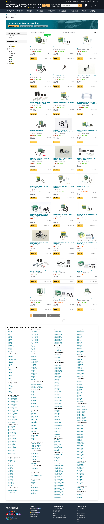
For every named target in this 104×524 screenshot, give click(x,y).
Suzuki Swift (57, 458)
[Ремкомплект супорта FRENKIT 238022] (40, 123)
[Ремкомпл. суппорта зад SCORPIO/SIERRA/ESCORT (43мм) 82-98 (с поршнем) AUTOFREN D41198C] (63, 123)
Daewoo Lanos (57, 354)
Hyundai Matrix (57, 393)
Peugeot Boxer (80, 455)
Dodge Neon (34, 492)
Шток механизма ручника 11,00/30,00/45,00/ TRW (60, 75)
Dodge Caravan (34, 490)
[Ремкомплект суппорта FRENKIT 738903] (86, 179)
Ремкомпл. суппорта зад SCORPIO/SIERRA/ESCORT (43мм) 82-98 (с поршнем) (63, 131)
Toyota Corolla (80, 473)
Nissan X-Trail (57, 436)
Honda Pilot (79, 371)
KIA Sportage (80, 401)
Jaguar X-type (80, 493)
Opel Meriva (34, 424)
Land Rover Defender (36, 383)
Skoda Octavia (57, 444)
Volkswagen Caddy (58, 468)
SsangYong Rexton (35, 448)
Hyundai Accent (57, 364)
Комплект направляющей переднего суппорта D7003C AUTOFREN (40, 103)
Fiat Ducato (10, 358)
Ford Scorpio (34, 376)
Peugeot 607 (80, 449)
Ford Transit (34, 379)
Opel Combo (34, 414)
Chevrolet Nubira (58, 342)
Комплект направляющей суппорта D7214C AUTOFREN (40, 270)
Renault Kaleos (11, 436)
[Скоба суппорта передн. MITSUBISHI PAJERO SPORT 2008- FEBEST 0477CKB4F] (86, 96)
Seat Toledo (34, 439)
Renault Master (11, 444)
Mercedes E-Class (12, 404)
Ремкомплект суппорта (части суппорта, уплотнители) (38, 75)
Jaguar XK (79, 499)
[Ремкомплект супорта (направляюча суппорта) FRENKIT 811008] (63, 179)
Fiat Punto (10, 362)
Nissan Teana (57, 433)
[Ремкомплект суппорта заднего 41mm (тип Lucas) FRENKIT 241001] (40, 179)
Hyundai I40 (57, 383)
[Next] (59, 315)
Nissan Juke (57, 413)
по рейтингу (41, 32)
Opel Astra (33, 413)
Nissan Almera (57, 410)
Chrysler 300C (34, 467)
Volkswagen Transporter (60, 496)
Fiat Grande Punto (12, 359)
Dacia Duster (57, 347)
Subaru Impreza (34, 453)
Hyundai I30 (56, 382)
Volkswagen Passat (58, 480)
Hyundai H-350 (57, 376)
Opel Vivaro (34, 430)
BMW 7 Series (34, 340)
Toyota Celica (80, 471)
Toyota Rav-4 (80, 479)
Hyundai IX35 (57, 386)
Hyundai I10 (56, 379)
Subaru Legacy (34, 455)
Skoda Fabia (57, 439)
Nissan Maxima (57, 418)
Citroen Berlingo (80, 331)
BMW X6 (33, 351)
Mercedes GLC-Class (13, 410)
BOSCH (9, 50)
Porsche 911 (11, 489)
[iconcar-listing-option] (97, 32)
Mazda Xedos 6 (35, 406)
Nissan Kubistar (57, 414)
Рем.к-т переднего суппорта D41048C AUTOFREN (61, 270)
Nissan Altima (57, 411)
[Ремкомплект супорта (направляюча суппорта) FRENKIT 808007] (63, 40)
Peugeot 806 (80, 451)
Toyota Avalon (80, 465)
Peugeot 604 (80, 446)
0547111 (33, 4)
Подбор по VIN (46, 5)
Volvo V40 (10, 474)
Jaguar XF (79, 496)
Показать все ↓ (11, 65)
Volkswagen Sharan (58, 486)
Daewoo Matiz (57, 357)
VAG (10, 63)
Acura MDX (33, 480)
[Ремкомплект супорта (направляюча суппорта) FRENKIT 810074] (86, 40)
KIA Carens (79, 380)
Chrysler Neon (34, 468)
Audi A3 (10, 337)
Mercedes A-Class (12, 396)
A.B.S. (9, 44)
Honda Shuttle (80, 374)
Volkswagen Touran (58, 494)
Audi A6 (10, 342)
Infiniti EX (10, 369)
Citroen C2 (79, 336)
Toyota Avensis (80, 467)
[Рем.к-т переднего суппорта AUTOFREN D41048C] (63, 263)
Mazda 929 (33, 399)
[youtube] (7, 514)
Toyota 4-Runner (81, 462)
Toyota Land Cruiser (81, 474)
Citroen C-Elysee (81, 333)
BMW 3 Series (34, 334)
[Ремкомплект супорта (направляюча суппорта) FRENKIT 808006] (63, 235)
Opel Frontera (34, 418)
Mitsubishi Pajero (81, 418)
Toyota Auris (80, 464)
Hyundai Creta (57, 367)
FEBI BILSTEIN (11, 53)
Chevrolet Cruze (58, 334)
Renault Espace (11, 430)
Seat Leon (33, 438)
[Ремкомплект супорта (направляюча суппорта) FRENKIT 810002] (63, 96)
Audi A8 (10, 345)
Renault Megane (12, 446)
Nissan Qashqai (57, 430)
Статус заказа (80, 508)
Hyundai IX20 (57, 385)
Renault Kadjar (11, 435)
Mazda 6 (33, 396)
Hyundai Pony (57, 394)
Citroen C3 (79, 337)
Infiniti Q (10, 378)
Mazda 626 (33, 397)
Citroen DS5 (79, 348)
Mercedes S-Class (12, 418)
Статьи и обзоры (81, 517)
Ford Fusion (33, 367)
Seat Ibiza (33, 436)
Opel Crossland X (35, 416)
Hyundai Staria (57, 399)
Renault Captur (11, 426)
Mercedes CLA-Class (13, 401)
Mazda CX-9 (34, 405)
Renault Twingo (11, 453)
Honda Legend (80, 370)
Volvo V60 (10, 477)
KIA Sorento (79, 398)
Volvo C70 (10, 467)
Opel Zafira (33, 431)
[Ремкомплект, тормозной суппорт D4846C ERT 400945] (63, 151)
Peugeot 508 (80, 445)
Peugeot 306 (80, 434)
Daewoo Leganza (58, 355)
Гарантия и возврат (85, 1)
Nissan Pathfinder (58, 425)
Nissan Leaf (56, 416)
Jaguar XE (79, 494)
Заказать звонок (34, 514)
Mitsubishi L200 (80, 414)
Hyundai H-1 (57, 374)
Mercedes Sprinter (12, 419)
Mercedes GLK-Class (13, 413)
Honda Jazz (79, 368)
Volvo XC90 (11, 485)
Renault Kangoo (12, 438)
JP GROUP (10, 55)
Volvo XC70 (11, 483)
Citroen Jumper (80, 349)
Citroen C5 (79, 340)
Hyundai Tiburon (58, 402)
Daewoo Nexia (57, 358)
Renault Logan (11, 443)
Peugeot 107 (80, 424)
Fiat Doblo (10, 356)
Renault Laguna (11, 439)
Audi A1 (9, 334)
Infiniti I (9, 374)
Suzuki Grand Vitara (58, 454)
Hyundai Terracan (58, 400)
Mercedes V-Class (12, 421)
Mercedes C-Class (12, 399)
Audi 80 (10, 333)
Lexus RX (10, 393)
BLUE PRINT (10, 48)
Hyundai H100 (57, 377)
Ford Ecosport (34, 361)
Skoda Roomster (58, 447)
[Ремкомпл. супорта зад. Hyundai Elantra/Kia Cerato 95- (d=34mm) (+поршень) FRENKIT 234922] (40, 207)
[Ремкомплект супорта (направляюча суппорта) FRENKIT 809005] (86, 291)
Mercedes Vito (11, 422)
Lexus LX (10, 391)
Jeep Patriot (34, 476)
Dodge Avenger (35, 487)
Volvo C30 (10, 465)
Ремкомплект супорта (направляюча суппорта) (40, 47)
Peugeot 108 (80, 425)
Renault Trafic (11, 452)
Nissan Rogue (57, 431)
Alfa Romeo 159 (11, 460)
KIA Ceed (79, 383)
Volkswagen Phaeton (59, 482)
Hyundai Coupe (57, 365)
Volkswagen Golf (58, 474)
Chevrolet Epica (57, 336)
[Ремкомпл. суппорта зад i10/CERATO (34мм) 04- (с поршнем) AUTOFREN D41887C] (86, 151)
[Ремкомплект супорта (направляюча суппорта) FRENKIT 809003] (87, 235)
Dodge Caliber (34, 489)
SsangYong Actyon (35, 443)
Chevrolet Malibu (58, 340)
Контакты (93, 1)
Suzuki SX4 (56, 460)
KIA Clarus (79, 386)
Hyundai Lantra (57, 391)
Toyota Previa (80, 476)
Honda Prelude (80, 373)
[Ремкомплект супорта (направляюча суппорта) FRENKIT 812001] (40, 40)
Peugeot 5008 (80, 443)
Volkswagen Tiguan (58, 491)
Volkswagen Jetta (58, 476)
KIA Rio (78, 393)
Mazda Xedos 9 (35, 408)
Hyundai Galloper (58, 370)
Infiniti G (10, 372)
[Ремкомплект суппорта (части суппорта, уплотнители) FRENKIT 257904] (63, 291)
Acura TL (33, 483)
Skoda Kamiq (57, 443)
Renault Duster (11, 429)
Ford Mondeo (34, 373)
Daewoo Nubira (57, 360)
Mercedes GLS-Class (13, 414)
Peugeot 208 (80, 431)
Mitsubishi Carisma (81, 406)
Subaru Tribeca (34, 458)
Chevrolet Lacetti (58, 339)
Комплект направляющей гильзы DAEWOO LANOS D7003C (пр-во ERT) (86, 75)
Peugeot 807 (80, 452)
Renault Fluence (12, 432)
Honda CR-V (80, 362)
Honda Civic (79, 361)
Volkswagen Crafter (58, 471)
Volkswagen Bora (58, 467)
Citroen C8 (79, 343)
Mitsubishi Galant (81, 411)
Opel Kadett (34, 422)
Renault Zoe (11, 455)
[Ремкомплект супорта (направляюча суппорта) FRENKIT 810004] (86, 123)
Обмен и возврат (81, 513)
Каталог (79, 519)
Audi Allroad (11, 346)
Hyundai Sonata (57, 397)
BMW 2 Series (34, 333)
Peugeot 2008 (80, 427)
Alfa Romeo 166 (11, 461)
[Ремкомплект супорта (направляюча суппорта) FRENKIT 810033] (40, 291)
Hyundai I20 (56, 380)
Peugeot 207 (80, 430)
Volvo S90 (10, 473)
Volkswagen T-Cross (59, 488)
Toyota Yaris (80, 483)
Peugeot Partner (81, 458)
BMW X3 (33, 346)
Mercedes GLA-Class (13, 408)
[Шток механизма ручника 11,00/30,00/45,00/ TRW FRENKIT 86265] (63, 68)
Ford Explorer (34, 362)
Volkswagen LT (57, 477)
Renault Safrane (12, 447)
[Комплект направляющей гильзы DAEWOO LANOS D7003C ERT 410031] (86, 68)
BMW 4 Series (34, 336)
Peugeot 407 (80, 440)
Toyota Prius (80, 477)
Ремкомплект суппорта (83, 186)
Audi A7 (10, 343)
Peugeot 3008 (80, 433)
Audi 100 (10, 331)
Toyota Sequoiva (81, 480)
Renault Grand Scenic (13, 433)
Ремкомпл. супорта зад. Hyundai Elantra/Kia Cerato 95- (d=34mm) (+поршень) (39, 215)
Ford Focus (33, 365)
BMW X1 (33, 345)
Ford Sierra (33, 377)
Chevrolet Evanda (58, 337)
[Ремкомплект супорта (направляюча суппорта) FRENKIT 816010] (87, 263)
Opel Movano (34, 425)
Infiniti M (10, 377)
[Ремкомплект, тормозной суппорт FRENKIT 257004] (63, 207)
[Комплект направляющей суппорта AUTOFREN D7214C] (40, 263)
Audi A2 (10, 336)
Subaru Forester (35, 452)
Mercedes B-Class (12, 398)
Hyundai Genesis (58, 371)
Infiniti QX (10, 380)
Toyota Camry (80, 468)
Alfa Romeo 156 (11, 458)
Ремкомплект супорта (36, 130)
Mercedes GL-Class (12, 407)
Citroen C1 (79, 334)
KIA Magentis (80, 387)
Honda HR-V (80, 367)
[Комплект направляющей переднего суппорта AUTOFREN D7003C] (40, 96)
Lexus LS (10, 389)
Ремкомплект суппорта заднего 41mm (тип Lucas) (39, 187)
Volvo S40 (10, 468)
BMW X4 (33, 348)
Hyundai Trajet (57, 403)
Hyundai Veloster (58, 406)
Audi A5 (10, 340)
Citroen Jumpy (80, 351)
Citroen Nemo (80, 352)
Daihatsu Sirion (80, 487)
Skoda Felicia (57, 441)
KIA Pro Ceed (80, 392)
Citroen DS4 (79, 346)
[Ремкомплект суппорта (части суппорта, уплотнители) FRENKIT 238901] (40, 68)
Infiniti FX (10, 371)
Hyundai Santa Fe (58, 396)
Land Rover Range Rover (37, 387)
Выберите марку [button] (26, 26)
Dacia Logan (57, 349)
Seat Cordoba (34, 435)
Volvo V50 (10, 476)
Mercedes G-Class (12, 405)
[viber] (10, 514)
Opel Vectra (34, 428)
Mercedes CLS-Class (13, 402)
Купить (33, 58)
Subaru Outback (35, 456)
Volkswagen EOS (58, 473)
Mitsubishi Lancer (81, 415)
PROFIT (9, 61)
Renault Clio (11, 427)
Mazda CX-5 (34, 402)
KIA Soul (79, 399)
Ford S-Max (33, 374)
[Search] (80, 5)
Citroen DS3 (79, 345)
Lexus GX (10, 386)
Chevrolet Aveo (57, 331)
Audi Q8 (10, 349)
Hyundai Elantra (57, 368)
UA (7, 1)
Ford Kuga (33, 371)
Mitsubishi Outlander (81, 417)
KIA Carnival (79, 381)
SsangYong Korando (36, 445)
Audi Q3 (10, 348)
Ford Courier (34, 359)
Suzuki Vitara (57, 461)
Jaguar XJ (79, 497)
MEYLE (9, 57)
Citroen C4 (79, 339)
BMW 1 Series (34, 331)
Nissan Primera (57, 428)
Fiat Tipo (10, 365)
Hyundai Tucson (58, 405)
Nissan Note (57, 424)
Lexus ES (10, 383)
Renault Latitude (12, 441)
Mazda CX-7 (34, 403)
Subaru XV (33, 459)
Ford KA (33, 370)
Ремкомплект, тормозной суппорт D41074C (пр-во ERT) (39, 243)
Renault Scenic (11, 450)
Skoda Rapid (57, 446)
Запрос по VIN (33, 516)
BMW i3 (33, 343)
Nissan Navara (57, 422)
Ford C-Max (34, 356)
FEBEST (9, 51)
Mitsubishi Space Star (82, 420)
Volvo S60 (10, 470)
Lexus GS (10, 385)
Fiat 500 (10, 355)
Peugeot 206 (80, 428)
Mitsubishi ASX (80, 405)
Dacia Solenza (57, 350)
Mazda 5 (33, 394)
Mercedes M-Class (12, 416)
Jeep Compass (34, 473)
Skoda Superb (57, 449)
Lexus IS (10, 388)
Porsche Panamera (12, 492)
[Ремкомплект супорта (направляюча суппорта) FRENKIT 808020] (86, 207)
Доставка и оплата (74, 1)
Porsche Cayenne (12, 490)
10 (56, 315)
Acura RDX (33, 482)
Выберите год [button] (13, 26)
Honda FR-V (79, 365)
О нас (67, 1)
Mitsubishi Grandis (81, 412)
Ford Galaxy (34, 368)
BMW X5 (33, 349)
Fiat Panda (10, 361)
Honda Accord (80, 358)
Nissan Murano (57, 421)
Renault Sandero (12, 449)
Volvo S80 (10, 471)
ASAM (11, 46)
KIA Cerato (79, 384)
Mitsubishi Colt (80, 408)
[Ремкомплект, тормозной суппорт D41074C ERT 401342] (40, 235)
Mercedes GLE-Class (13, 411)
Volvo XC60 (11, 482)
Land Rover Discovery (36, 384)
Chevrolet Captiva (58, 333)
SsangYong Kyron (35, 446)
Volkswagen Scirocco (59, 485)
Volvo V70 (10, 479)
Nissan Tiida (57, 434)
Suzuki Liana (57, 457)
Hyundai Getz (57, 373)
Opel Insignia (34, 421)
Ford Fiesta (33, 364)
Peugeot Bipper (80, 454)
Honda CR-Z (80, 364)
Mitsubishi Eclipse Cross (82, 409)
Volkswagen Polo (58, 483)
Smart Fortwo (34, 463)
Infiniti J (10, 375)
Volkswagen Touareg (59, 493)
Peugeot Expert (80, 457)
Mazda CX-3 (34, 400)
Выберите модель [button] (41, 26)
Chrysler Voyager (35, 470)
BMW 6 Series (34, 339)
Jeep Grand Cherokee (36, 475)
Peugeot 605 (80, 448)
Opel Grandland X (35, 419)
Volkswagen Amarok (59, 465)
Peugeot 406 (80, 439)
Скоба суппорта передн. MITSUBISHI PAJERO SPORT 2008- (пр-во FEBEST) (87, 103)
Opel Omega (34, 427)
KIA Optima (79, 389)
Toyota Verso (80, 482)
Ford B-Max (33, 355)
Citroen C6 (79, 342)
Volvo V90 (10, 480)
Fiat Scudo (10, 364)
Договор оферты (81, 515)
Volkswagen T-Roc (58, 489)
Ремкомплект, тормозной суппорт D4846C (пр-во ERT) (62, 159)
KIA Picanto (79, 390)
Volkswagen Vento (58, 497)
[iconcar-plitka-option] (95, 32)
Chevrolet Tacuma (58, 343)
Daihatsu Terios (80, 489)
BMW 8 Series (34, 342)
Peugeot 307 (80, 436)
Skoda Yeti (56, 450)
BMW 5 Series (34, 337)
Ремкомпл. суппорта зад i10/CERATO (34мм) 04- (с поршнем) (86, 159)
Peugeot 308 (80, 437)
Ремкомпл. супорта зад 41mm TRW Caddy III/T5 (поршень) (39, 159)
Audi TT (10, 351)
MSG (9, 59)
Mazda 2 (33, 391)
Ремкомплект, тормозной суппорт (62, 214)
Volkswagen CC (57, 470)
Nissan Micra (57, 419)
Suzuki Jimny (57, 455)
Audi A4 (10, 339)
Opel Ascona (34, 411)
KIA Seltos (79, 395)
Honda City (79, 359)
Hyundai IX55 (57, 388)
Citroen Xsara (80, 354)
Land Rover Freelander (36, 386)
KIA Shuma (79, 396)
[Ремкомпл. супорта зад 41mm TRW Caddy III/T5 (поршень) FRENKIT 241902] (40, 151)
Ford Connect (34, 358)
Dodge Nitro (34, 493)
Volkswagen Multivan (59, 479)
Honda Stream (80, 376)
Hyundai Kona (57, 389)
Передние (10, 35)
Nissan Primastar (58, 427)
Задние (9, 37)
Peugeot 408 (80, 442)
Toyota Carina (80, 470)
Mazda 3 (33, 393)
